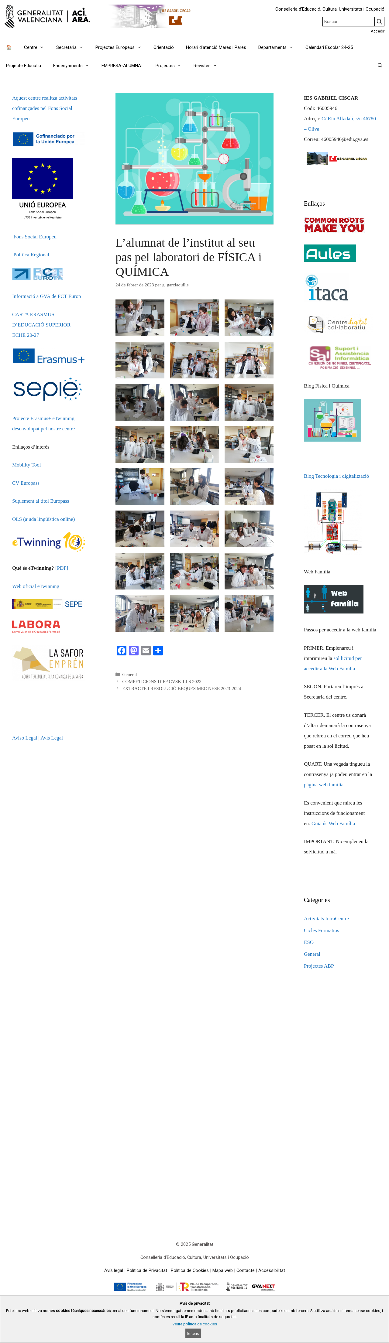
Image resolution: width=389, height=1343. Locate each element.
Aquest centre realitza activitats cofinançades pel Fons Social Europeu (44, 108)
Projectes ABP (319, 966)
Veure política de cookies (194, 1324)
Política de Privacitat (147, 1270)
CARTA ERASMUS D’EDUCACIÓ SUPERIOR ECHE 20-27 (41, 325)
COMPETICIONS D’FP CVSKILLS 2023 (161, 681)
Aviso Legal (24, 738)
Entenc (193, 1333)
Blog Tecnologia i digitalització (336, 476)
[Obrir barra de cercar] (380, 65)
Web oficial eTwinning (35, 586)
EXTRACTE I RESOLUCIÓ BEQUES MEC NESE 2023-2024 (181, 688)
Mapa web (222, 1270)
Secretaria (72, 47)
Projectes (172, 65)
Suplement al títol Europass (40, 501)
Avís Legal (51, 738)
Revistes (208, 65)
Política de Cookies (190, 1270)
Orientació (163, 47)
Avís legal (113, 1270)
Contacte (245, 1270)
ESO (309, 942)
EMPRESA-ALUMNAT (122, 65)
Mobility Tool (26, 465)
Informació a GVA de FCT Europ (46, 296)
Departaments (278, 47)
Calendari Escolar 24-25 (329, 47)
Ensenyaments (74, 65)
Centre (37, 47)
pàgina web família (323, 785)
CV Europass (26, 483)
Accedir (377, 31)
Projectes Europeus (121, 47)
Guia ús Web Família (333, 823)
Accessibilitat (271, 1270)
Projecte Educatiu (23, 65)
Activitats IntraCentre (326, 918)
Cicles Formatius (321, 930)
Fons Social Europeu (35, 237)
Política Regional (31, 255)
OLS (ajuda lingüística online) (43, 519)
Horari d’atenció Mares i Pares (216, 47)
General (129, 674)
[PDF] (61, 568)
